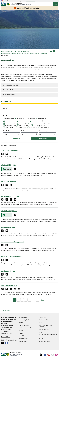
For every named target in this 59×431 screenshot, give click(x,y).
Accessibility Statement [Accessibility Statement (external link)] (26, 320)
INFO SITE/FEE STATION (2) (39, 125)
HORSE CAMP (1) (33, 127)
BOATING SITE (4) (23, 123)
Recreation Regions (9, 90)
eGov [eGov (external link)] (40, 332)
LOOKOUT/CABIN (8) (23, 121)
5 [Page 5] (29, 300)
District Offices (5, 337)
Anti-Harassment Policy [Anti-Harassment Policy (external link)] (25, 328)
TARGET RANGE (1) (44, 127)
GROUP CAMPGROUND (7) (37, 121)
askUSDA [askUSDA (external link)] (21, 336)
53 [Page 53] (37, 300)
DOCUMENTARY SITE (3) (10, 125)
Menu (55, 4)
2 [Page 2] (18, 300)
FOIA (40, 322)
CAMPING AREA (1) (22, 127)
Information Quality (44, 341)
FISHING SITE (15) (42, 119)
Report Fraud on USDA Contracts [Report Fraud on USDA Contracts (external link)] (45, 326)
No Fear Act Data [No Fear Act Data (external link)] (44, 320)
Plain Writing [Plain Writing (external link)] (42, 317)
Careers (21, 330)
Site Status (6, 131)
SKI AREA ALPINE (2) (9, 127)
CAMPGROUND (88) (9, 119)
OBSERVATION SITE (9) (10, 121)
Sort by (23, 131)
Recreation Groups (9, 95)
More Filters (16, 138)
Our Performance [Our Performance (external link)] (24, 325)
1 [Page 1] (14, 300)
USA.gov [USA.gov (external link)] (21, 333)
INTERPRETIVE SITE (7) (10, 123)
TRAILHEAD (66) (20, 119)
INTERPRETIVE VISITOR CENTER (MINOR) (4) (40, 123)
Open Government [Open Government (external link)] (44, 339)
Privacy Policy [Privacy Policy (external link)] (23, 341)
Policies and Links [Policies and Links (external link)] (44, 329)
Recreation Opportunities (11, 85)
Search (5, 108)
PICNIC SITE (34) (31, 119)
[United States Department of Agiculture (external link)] (4, 4)
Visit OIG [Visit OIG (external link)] (21, 322)
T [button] (54, 51)
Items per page (43, 131)
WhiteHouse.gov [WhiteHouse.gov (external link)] (23, 338)
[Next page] (43, 300)
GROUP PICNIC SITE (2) (24, 125)
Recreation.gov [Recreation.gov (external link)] (23, 317)
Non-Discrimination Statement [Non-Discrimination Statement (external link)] (48, 335)
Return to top (6, 310)
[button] (51, 51)
